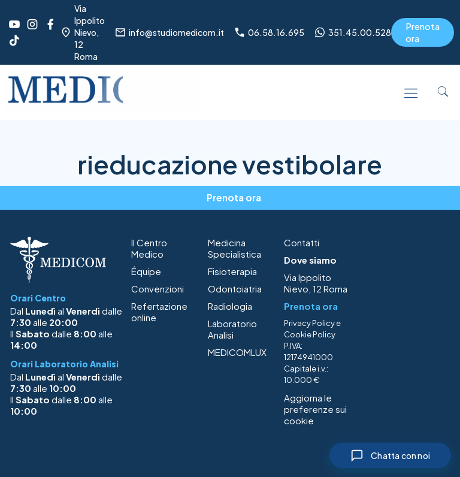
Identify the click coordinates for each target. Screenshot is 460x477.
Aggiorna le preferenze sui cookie (315, 409)
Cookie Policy (309, 334)
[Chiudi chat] (390, 455)
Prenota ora (422, 32)
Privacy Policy (309, 323)
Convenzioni (157, 288)
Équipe (146, 271)
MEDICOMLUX (237, 352)
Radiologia (230, 306)
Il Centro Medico (149, 248)
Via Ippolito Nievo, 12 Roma (315, 282)
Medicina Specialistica (234, 248)
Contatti (301, 242)
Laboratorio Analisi (232, 329)
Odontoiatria (235, 288)
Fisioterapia (232, 271)
